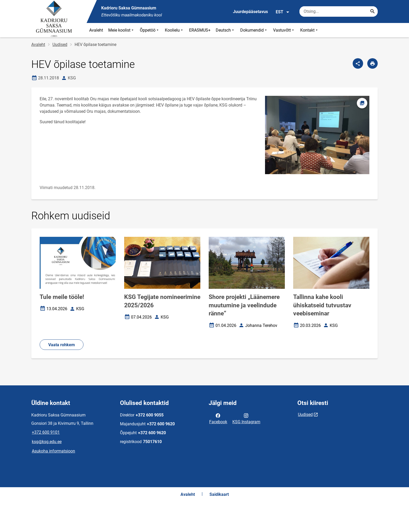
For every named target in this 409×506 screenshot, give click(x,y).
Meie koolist (121, 30)
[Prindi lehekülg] (372, 63)
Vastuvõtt (284, 30)
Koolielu (174, 30)
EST (283, 12)
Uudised (59, 44)
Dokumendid (254, 30)
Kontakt (309, 30)
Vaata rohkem (61, 344)
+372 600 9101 (46, 432)
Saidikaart (219, 494)
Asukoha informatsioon (53, 451)
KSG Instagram (246, 418)
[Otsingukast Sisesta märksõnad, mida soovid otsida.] (338, 11)
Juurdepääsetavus (250, 11)
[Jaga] (358, 63)
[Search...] (372, 11)
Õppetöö (150, 30)
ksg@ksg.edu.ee (47, 441)
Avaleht (96, 30)
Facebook (218, 418)
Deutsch (225, 30)
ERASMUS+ (199, 30)
